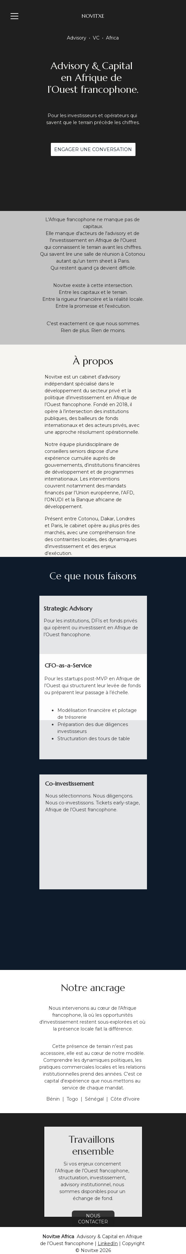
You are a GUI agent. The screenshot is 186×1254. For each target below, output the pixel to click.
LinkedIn (108, 1243)
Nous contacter (93, 1219)
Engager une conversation (93, 149)
